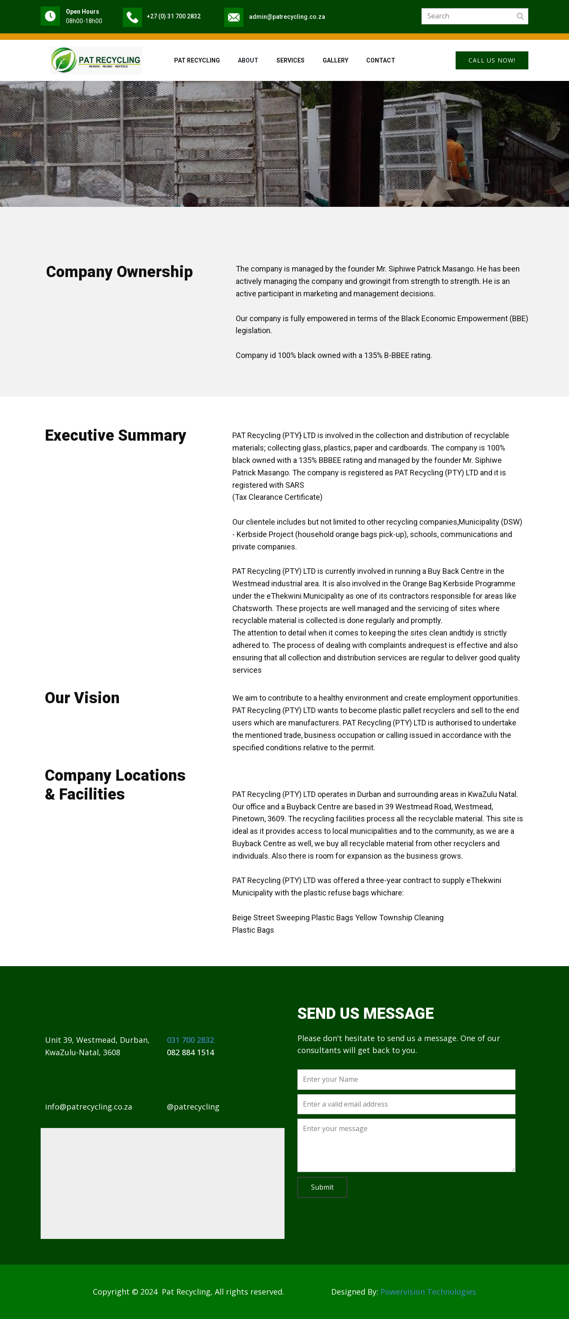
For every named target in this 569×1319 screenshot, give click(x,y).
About (248, 60)
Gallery (335, 60)
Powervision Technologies (428, 1291)
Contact (380, 60)
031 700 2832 (190, 1040)
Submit (322, 1187)
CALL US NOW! (492, 60)
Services (290, 60)
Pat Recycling (197, 60)
